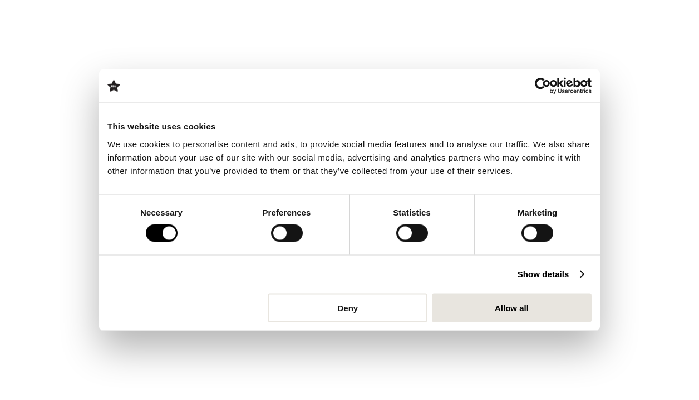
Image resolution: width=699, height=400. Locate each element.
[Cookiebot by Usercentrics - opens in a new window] (543, 86)
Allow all (512, 307)
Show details (543, 274)
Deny (348, 307)
